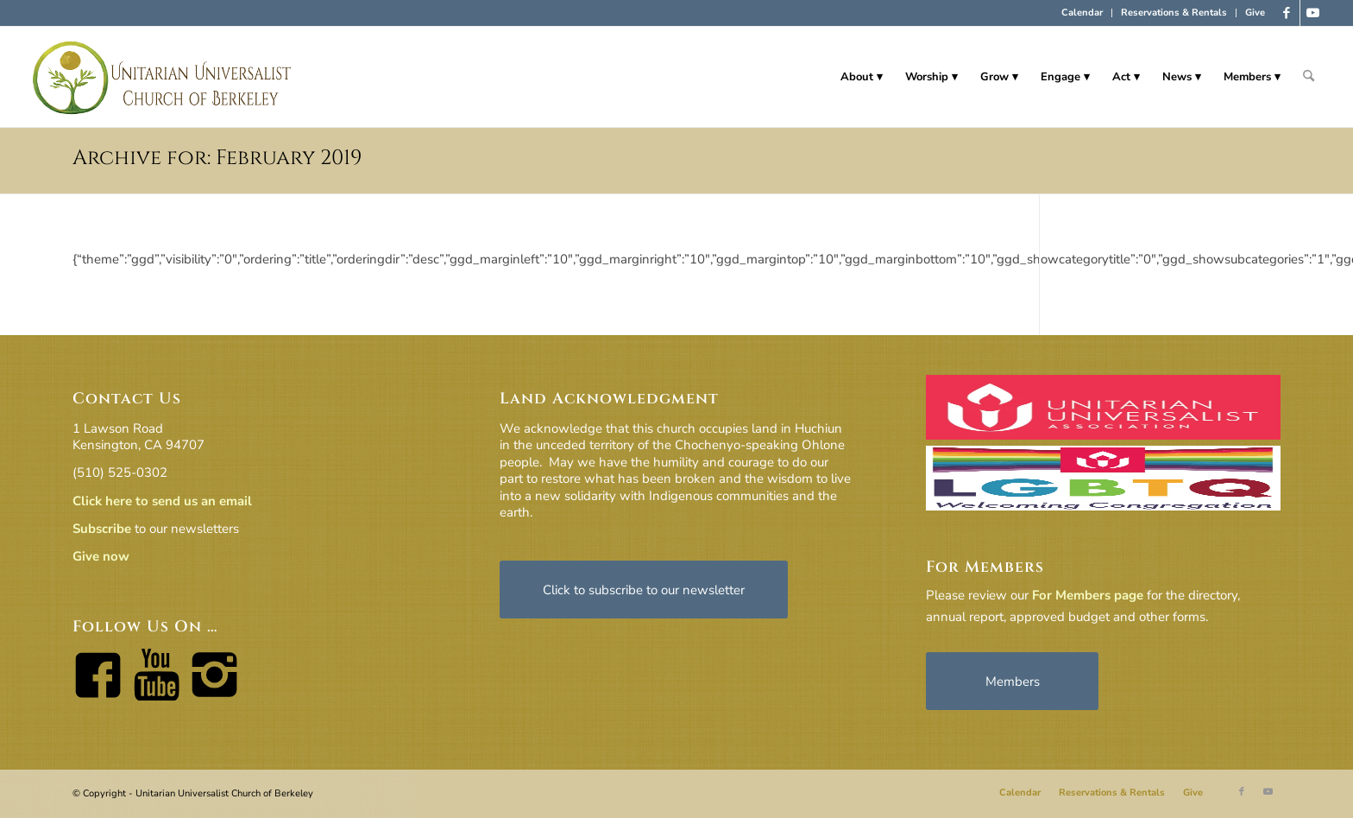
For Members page (1087, 595)
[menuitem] (1082, 13)
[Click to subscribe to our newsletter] (644, 589)
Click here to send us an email (162, 501)
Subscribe (101, 528)
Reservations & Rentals (1174, 12)
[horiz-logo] (163, 77)
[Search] (1308, 77)
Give (1255, 12)
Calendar (1082, 12)
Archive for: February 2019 (217, 158)
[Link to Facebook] (1287, 13)
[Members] (1012, 681)
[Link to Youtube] (1313, 13)
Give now (100, 556)
